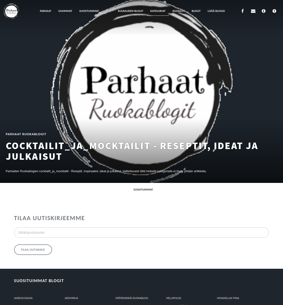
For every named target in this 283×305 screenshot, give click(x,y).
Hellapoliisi (173, 298)
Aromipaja (71, 298)
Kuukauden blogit (130, 11)
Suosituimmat (89, 11)
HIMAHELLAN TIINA (228, 298)
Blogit (196, 11)
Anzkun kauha (23, 298)
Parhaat (45, 11)
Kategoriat (158, 11)
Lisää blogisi (216, 11)
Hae (108, 11)
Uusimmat (65, 11)
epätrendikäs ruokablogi (131, 298)
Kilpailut (179, 11)
